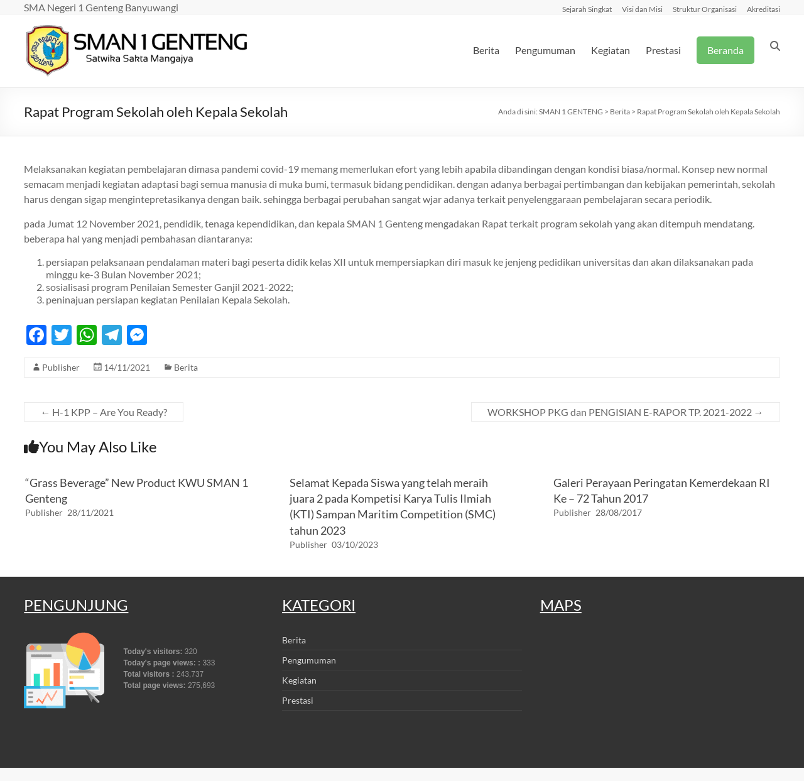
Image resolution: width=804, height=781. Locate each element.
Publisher (61, 367)
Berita (486, 50)
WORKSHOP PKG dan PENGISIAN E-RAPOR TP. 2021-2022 (625, 412)
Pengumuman (545, 50)
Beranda (725, 50)
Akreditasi (763, 8)
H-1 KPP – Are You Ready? (103, 412)
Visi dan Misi (642, 8)
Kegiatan (610, 50)
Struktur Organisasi (705, 8)
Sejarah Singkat (587, 8)
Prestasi (663, 50)
